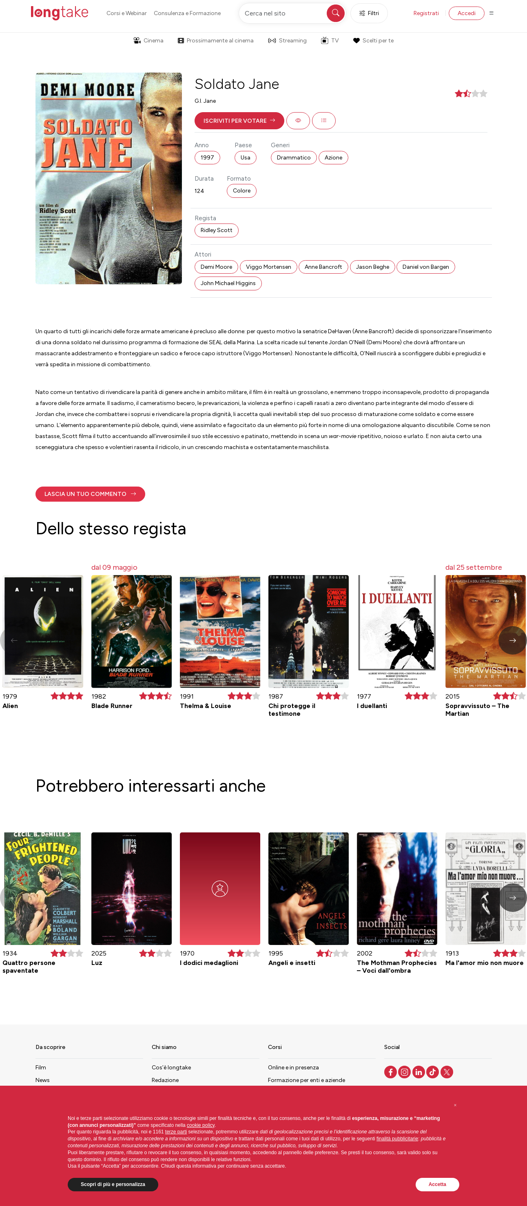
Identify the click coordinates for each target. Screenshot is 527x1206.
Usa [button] (245, 157)
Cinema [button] (148, 40)
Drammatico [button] (294, 157)
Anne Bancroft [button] (323, 266)
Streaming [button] (287, 40)
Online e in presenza (293, 1067)
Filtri (369, 13)
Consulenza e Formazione (187, 13)
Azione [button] (333, 157)
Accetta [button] (437, 1184)
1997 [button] (207, 157)
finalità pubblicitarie (397, 1139)
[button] (239, 120)
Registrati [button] (426, 13)
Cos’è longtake (171, 1067)
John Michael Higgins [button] (228, 283)
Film (40, 1067)
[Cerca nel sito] (292, 13)
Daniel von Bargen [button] (426, 266)
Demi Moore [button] (216, 266)
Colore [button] (241, 190)
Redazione (165, 1080)
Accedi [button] (467, 13)
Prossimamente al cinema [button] (216, 40)
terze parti (176, 1132)
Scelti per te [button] (373, 40)
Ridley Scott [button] (216, 230)
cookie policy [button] (201, 1125)
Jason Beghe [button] (372, 266)
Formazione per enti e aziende (306, 1080)
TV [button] (330, 40)
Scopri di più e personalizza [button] (113, 1184)
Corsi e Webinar (126, 13)
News (42, 1080)
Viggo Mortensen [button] (268, 266)
